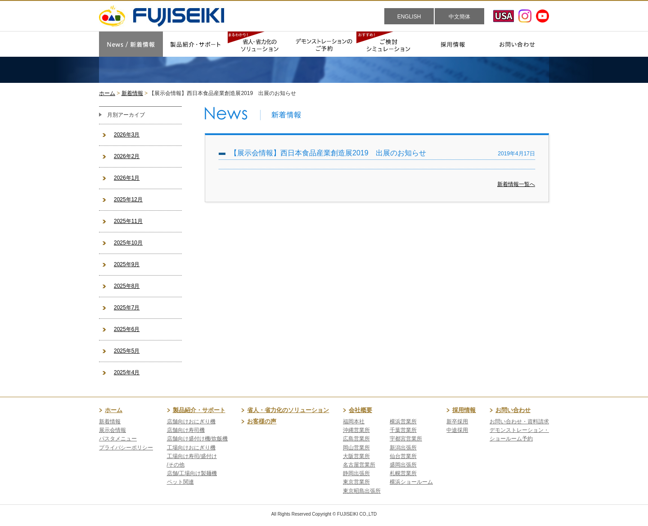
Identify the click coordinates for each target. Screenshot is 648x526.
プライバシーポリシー (126, 447)
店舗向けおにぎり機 (191, 421)
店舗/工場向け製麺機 (192, 473)
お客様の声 (261, 421)
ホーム (107, 93)
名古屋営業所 (359, 465)
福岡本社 (353, 421)
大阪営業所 (356, 456)
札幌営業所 (403, 473)
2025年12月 (128, 199)
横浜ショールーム (411, 482)
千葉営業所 (403, 430)
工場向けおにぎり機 (191, 447)
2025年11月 (128, 221)
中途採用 (457, 430)
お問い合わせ (513, 410)
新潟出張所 (403, 447)
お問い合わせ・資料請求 (519, 421)
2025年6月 (127, 329)
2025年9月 (127, 264)
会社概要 (360, 410)
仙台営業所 (403, 456)
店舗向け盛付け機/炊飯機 (197, 438)
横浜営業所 (403, 421)
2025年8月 (127, 286)
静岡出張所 (356, 473)
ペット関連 (180, 482)
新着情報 (132, 93)
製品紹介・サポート (199, 410)
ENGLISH (409, 17)
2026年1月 (127, 178)
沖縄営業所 (356, 430)
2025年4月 (127, 372)
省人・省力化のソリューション (288, 410)
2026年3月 (127, 135)
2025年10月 (128, 243)
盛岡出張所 (403, 465)
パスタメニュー (118, 438)
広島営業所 (356, 438)
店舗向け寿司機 (186, 430)
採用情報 (464, 410)
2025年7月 (127, 307)
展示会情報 (112, 430)
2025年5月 (127, 351)
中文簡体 (459, 17)
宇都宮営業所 (406, 438)
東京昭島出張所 (362, 491)
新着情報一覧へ (516, 184)
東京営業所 (356, 482)
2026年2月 (127, 156)
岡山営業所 (356, 447)
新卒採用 (457, 421)
